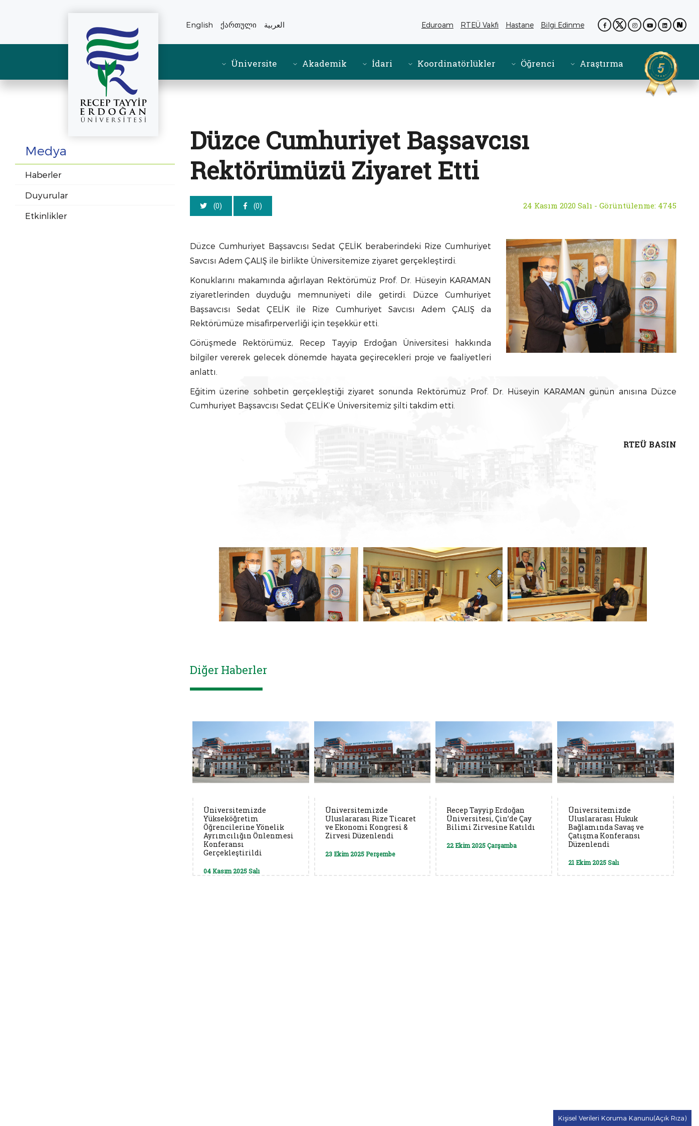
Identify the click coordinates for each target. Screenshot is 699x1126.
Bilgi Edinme (564, 25)
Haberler (43, 174)
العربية (274, 24)
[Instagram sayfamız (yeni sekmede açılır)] (634, 25)
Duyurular (46, 195)
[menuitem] (249, 63)
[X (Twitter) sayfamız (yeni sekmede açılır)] (619, 25)
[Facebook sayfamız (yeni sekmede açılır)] (604, 25)
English (199, 24)
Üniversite (254, 63)
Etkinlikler (46, 215)
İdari (382, 63)
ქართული (238, 24)
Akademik (324, 63)
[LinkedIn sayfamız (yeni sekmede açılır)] (664, 25)
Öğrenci (538, 63)
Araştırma (601, 63)
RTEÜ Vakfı (481, 25)
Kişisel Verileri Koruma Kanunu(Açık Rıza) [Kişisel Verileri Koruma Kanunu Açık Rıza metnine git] (622, 1118)
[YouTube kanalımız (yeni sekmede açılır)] (649, 25)
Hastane (521, 25)
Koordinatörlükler (456, 63)
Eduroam (437, 25)
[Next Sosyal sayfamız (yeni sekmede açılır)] (679, 25)
